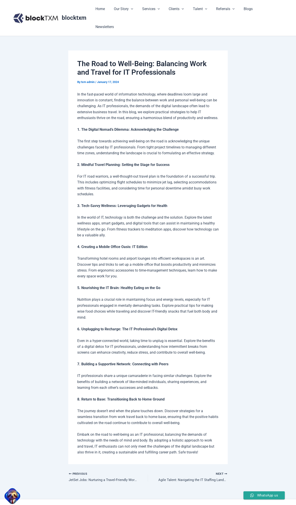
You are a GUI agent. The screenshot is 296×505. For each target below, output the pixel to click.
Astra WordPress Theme (181, 494)
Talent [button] (204, 9)
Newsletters (270, 9)
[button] (141, 9)
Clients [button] (182, 9)
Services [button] (159, 9)
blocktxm (74, 9)
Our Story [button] (133, 9)
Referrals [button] (228, 9)
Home (112, 9)
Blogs (249, 9)
